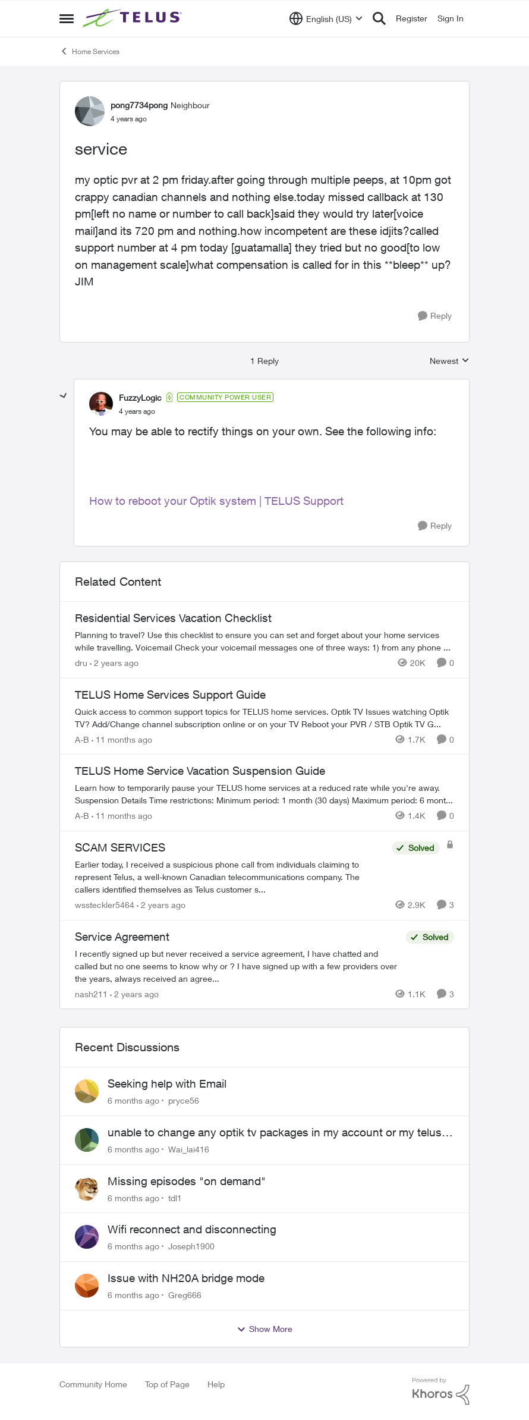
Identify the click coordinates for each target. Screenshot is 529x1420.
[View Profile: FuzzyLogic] (101, 404)
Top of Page (167, 1384)
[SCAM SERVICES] (230, 877)
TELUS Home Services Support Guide (170, 694)
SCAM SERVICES (120, 847)
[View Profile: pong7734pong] (90, 111)
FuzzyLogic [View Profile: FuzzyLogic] (140, 397)
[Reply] (434, 316)
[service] (137, 411)
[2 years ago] (114, 662)
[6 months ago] (133, 1100)
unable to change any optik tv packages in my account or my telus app (275, 1133)
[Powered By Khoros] (441, 1391)
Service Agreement (122, 936)
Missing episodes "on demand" (187, 1180)
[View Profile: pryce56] (87, 1091)
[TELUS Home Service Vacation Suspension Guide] (264, 793)
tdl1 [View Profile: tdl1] (175, 1197)
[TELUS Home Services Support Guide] (264, 717)
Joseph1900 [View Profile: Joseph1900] (191, 1246)
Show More (264, 1329)
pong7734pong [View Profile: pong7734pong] (139, 105)
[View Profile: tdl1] (87, 1189)
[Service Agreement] (237, 965)
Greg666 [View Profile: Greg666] (184, 1295)
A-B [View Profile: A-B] (82, 739)
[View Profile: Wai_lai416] (87, 1140)
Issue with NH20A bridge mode (186, 1277)
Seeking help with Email (167, 1083)
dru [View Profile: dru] (81, 663)
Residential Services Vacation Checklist (173, 617)
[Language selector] (326, 18)
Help (216, 1384)
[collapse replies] (63, 396)
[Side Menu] (66, 18)
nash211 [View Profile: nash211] (91, 993)
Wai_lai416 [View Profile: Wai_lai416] (188, 1149)
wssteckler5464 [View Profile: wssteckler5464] (104, 905)
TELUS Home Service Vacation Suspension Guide (200, 770)
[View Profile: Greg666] (87, 1286)
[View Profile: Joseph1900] (87, 1237)
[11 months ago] (122, 739)
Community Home (93, 1384)
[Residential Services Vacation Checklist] (264, 641)
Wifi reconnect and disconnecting (192, 1229)
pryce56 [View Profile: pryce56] (183, 1100)
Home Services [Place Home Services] (89, 51)
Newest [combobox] (450, 361)
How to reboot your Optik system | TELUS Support (216, 500)
